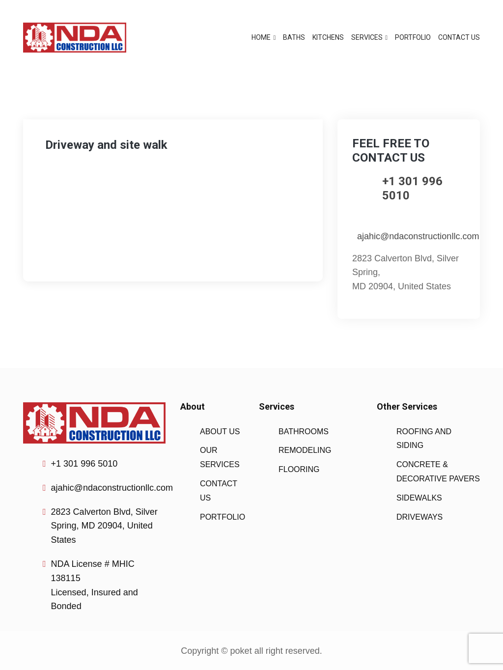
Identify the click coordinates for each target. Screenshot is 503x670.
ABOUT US (220, 431)
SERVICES (367, 37)
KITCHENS (328, 37)
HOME (261, 37)
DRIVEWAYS (419, 517)
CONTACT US (459, 37)
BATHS (294, 37)
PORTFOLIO (413, 37)
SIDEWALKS (419, 498)
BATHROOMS (304, 431)
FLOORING (299, 469)
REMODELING (305, 450)
